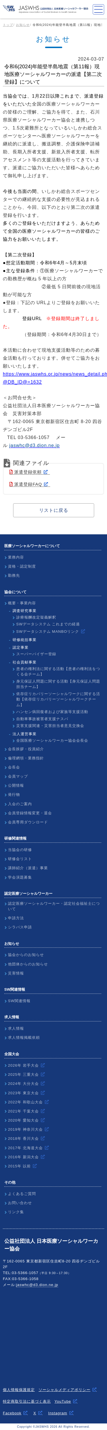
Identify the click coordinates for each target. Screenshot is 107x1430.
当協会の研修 (20, 850)
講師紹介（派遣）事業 (28, 868)
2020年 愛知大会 (23, 1120)
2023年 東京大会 (23, 1093)
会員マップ (18, 776)
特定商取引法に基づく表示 (27, 1401)
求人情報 (16, 1028)
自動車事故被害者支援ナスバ (42, 719)
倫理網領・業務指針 (26, 758)
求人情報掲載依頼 (24, 1037)
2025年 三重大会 (23, 1074)
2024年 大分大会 (23, 1083)
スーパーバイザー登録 (36, 654)
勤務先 (14, 575)
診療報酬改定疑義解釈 (36, 617)
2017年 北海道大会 (25, 1148)
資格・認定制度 (22, 566)
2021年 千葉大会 (23, 1111)
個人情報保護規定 (19, 1390)
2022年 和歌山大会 (25, 1102)
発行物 (14, 794)
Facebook (12, 1413)
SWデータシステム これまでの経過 (48, 624)
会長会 (14, 767)
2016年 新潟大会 (23, 1157)
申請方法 (16, 918)
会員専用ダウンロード (28, 822)
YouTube (62, 1401)
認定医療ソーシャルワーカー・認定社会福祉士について (54, 906)
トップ (8, 24)
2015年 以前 (19, 1166)
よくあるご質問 (22, 1194)
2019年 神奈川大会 (25, 1129)
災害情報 (16, 973)
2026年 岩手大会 (23, 1065)
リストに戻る (53, 510)
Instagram (57, 1413)
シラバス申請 (20, 927)
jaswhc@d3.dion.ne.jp (37, 1285)
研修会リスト (20, 859)
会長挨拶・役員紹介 (26, 749)
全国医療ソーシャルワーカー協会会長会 (52, 740)
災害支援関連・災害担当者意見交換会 (50, 726)
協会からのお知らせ (26, 955)
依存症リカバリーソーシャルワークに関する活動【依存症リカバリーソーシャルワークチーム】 (58, 699)
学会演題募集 (20, 877)
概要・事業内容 (22, 603)
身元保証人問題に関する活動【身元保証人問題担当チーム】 (58, 684)
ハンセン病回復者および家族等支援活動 (52, 712)
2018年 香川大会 (23, 1138)
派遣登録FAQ (25, 484)
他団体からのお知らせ (28, 964)
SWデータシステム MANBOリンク (47, 631)
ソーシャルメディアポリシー (64, 1390)
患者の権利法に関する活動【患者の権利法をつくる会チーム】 (58, 672)
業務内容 (16, 557)
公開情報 (16, 785)
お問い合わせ (20, 1203)
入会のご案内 (20, 804)
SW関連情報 (19, 1001)
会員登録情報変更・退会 (30, 813)
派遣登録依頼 (25, 471)
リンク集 (16, 1212)
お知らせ (23, 24)
